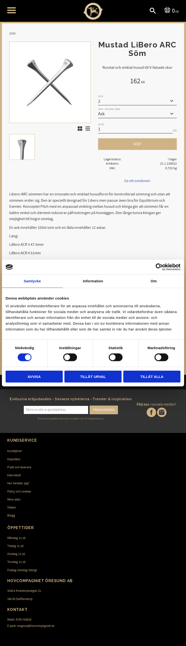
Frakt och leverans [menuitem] (19, 467)
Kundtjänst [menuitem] (14, 451)
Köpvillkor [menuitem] (14, 459)
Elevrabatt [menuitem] (14, 475)
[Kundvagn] (171, 10)
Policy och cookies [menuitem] (19, 491)
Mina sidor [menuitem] (14, 499)
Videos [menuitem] (11, 507)
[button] (11, 10)
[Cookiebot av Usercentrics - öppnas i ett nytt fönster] (159, 267)
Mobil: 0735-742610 (19, 620)
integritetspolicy (96, 418)
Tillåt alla (151, 376)
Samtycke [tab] (32, 281)
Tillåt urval (93, 376)
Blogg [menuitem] (11, 515)
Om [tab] (154, 281)
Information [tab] (93, 281)
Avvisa (34, 376)
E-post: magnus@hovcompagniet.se (30, 626)
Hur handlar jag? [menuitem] (18, 483)
